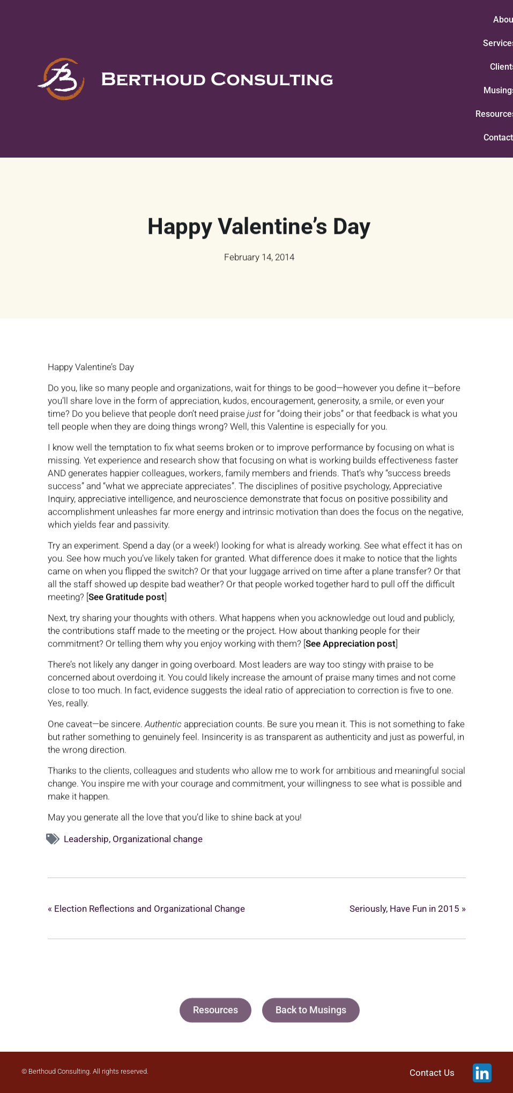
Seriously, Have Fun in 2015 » (408, 908)
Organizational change (158, 839)
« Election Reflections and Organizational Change (146, 908)
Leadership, (88, 839)
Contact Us (432, 1072)
